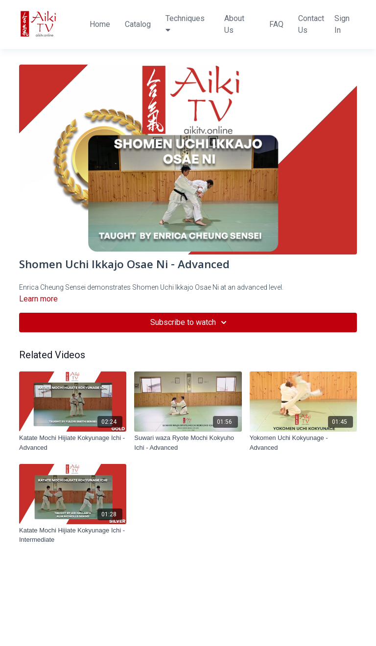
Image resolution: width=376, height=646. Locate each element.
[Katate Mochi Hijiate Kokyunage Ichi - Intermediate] (72, 535)
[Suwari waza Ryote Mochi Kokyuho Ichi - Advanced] (187, 442)
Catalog (138, 24)
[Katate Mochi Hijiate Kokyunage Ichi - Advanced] (72, 442)
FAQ (276, 24)
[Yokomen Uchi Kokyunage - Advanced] (303, 442)
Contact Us (311, 24)
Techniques (185, 24)
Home (100, 24)
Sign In (342, 24)
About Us (234, 24)
